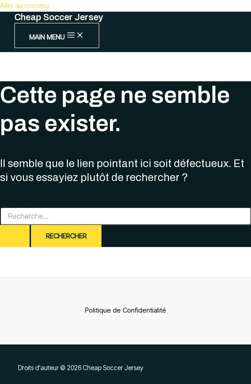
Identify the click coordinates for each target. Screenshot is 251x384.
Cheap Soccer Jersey (58, 17)
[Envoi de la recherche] (15, 236)
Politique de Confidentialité (125, 310)
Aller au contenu (24, 5)
